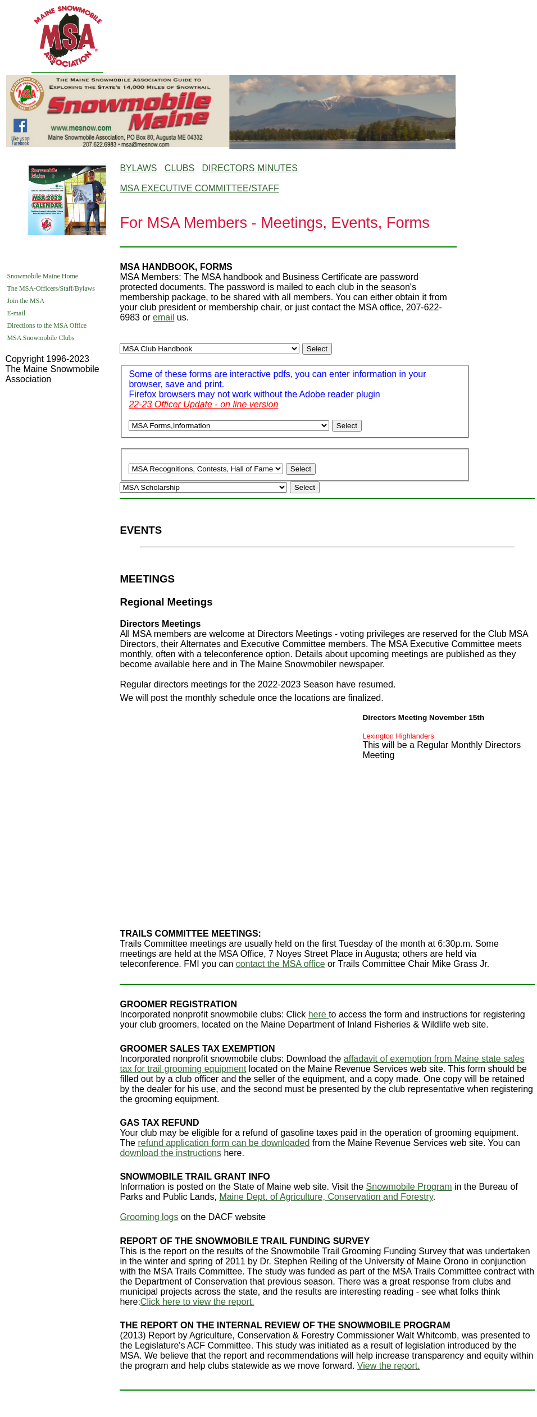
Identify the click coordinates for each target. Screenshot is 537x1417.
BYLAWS (138, 168)
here (318, 1014)
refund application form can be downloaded (224, 1143)
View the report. (388, 1365)
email (163, 317)
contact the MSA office (280, 964)
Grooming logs (149, 1217)
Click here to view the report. (197, 1301)
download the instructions (170, 1153)
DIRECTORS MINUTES (250, 168)
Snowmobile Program (409, 1186)
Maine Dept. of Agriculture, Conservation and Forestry (326, 1197)
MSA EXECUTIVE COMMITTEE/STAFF (199, 188)
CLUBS (179, 168)
